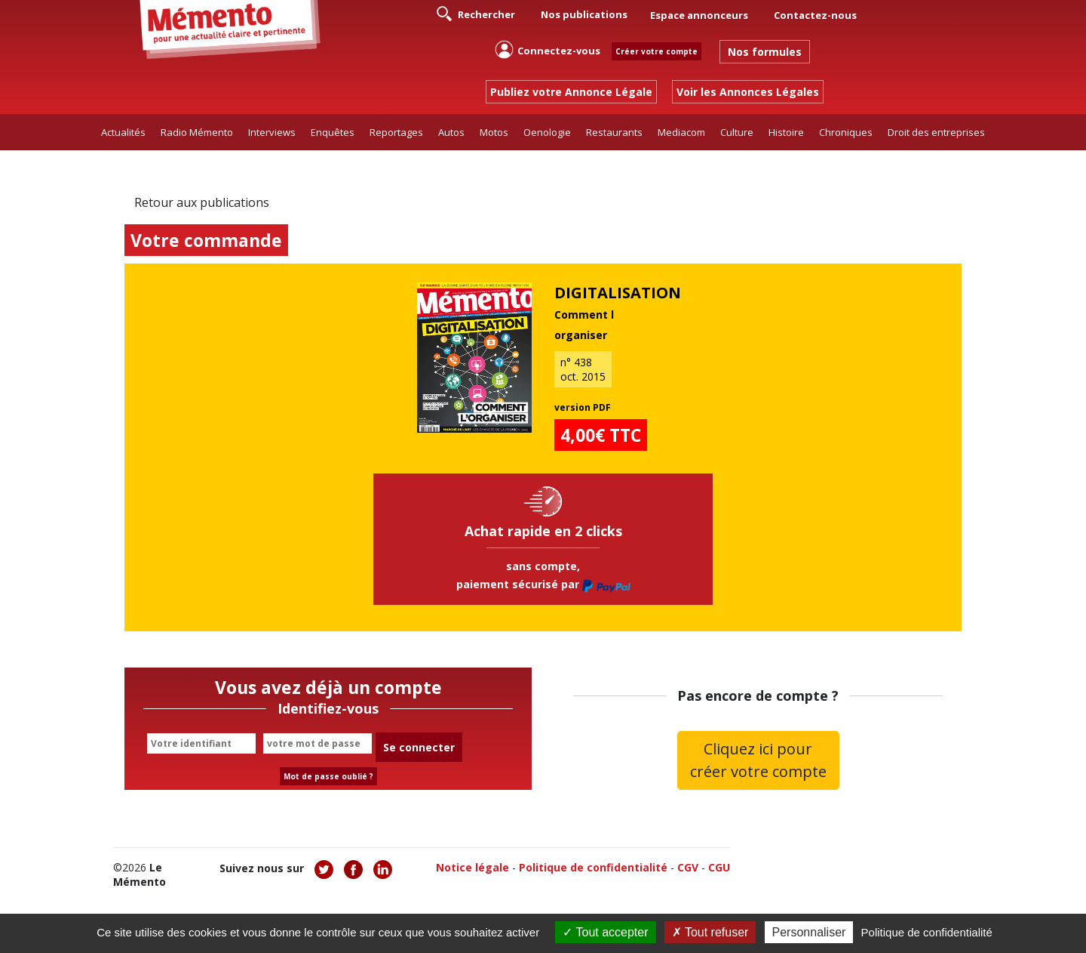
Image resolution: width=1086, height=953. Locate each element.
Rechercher (476, 13)
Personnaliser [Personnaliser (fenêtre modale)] (809, 932)
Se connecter (419, 747)
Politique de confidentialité (593, 867)
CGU (719, 867)
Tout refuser (710, 932)
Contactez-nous (815, 15)
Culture (736, 132)
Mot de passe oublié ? (328, 776)
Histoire (786, 132)
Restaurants (614, 132)
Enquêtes (332, 132)
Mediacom (681, 132)
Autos (451, 132)
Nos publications (584, 14)
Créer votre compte (656, 51)
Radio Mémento (197, 132)
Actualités (123, 132)
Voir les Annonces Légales (747, 92)
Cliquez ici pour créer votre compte (758, 760)
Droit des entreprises (936, 132)
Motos (494, 132)
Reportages (396, 132)
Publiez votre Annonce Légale (571, 92)
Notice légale (472, 867)
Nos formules (765, 52)
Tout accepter (605, 932)
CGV (687, 867)
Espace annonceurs (699, 15)
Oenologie (547, 132)
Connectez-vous (547, 49)
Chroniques (846, 132)
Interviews (272, 132)
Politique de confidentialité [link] (926, 932)
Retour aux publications (201, 202)
